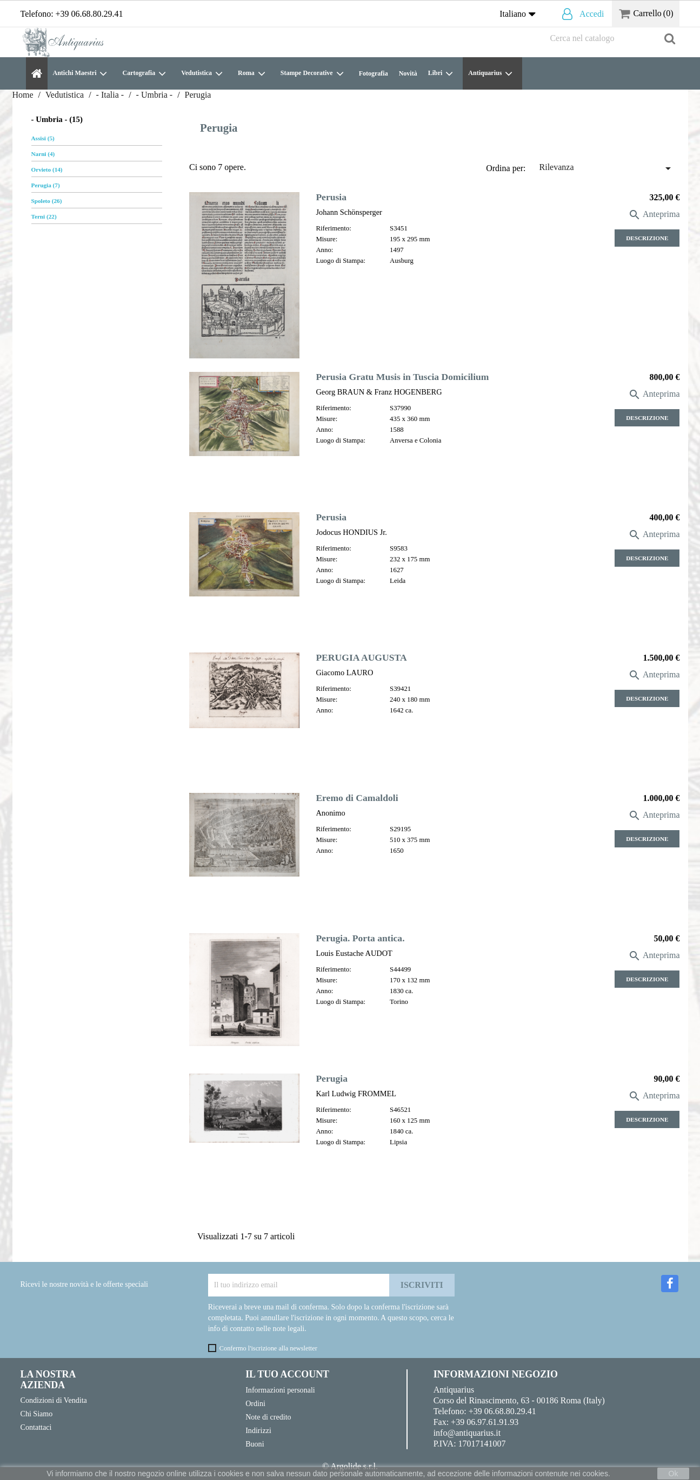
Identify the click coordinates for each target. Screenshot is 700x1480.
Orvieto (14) (47, 169)
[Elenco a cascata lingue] (520, 15)
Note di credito (268, 1417)
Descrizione (647, 238)
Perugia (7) (45, 185)
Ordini (255, 1403)
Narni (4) (43, 154)
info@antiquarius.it (467, 1432)
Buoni (254, 1444)
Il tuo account (287, 1374)
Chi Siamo (37, 1413)
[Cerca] (611, 38)
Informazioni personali (280, 1390)
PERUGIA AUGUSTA (361, 657)
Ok (673, 1473)
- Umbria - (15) (57, 119)
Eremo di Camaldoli (357, 797)
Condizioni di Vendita (54, 1400)
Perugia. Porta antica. (360, 938)
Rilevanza (607, 168)
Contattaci (36, 1427)
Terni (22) (44, 216)
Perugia (332, 1078)
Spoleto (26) (46, 201)
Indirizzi (258, 1430)
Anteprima (654, 214)
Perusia (331, 197)
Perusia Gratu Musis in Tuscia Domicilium (402, 376)
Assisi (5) (43, 138)
